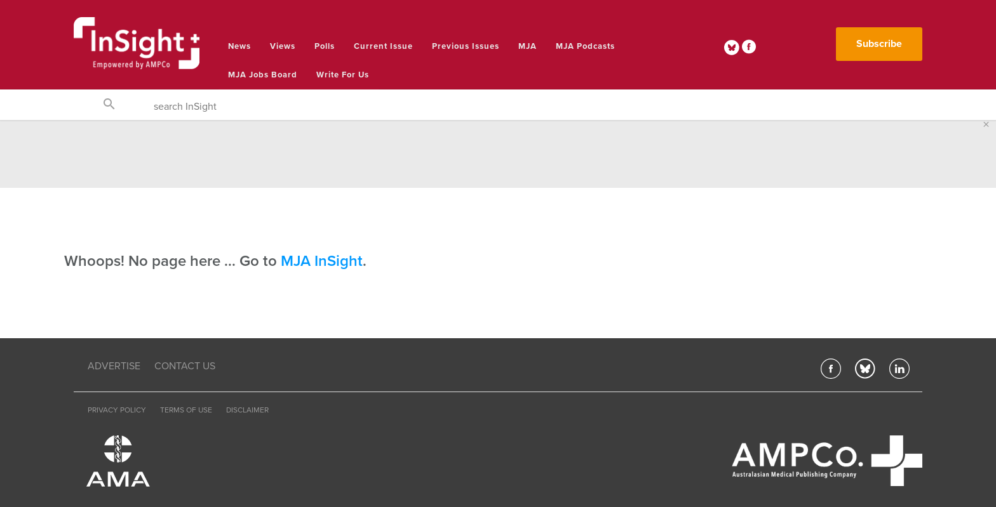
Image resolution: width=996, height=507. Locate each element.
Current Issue (383, 46)
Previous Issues (465, 46)
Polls (324, 46)
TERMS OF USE (186, 409)
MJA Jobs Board (262, 75)
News (239, 46)
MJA (527, 46)
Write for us (342, 75)
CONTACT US (184, 366)
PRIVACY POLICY (117, 409)
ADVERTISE (114, 366)
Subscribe (879, 43)
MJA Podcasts (585, 46)
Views (282, 46)
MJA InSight (322, 261)
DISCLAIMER (247, 409)
